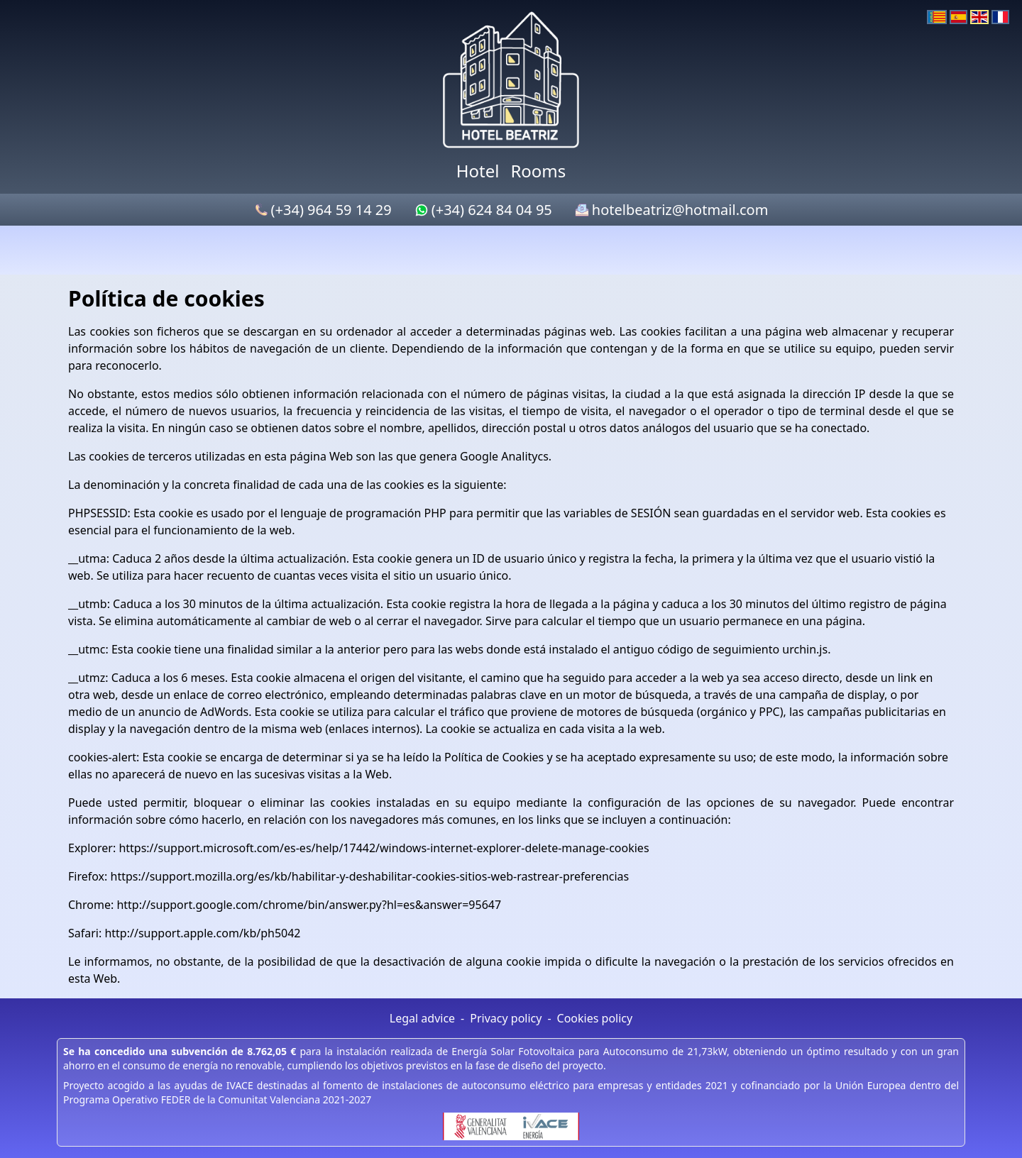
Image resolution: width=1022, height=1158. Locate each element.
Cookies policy (595, 1018)
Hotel (478, 171)
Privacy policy (506, 1018)
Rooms (538, 171)
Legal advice (422, 1018)
